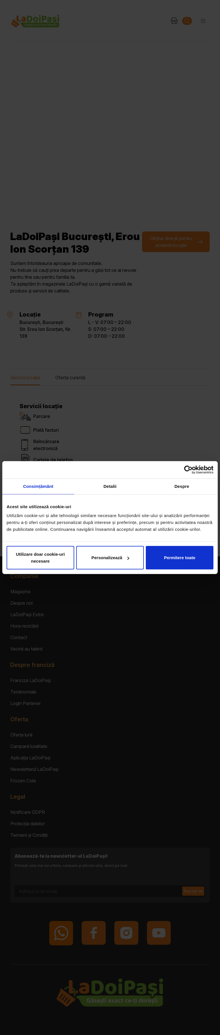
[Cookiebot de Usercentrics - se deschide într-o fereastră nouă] (188, 469)
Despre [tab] (181, 486)
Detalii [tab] (110, 486)
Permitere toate (179, 557)
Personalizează (110, 557)
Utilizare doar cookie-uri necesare (40, 557)
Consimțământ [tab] (38, 486)
